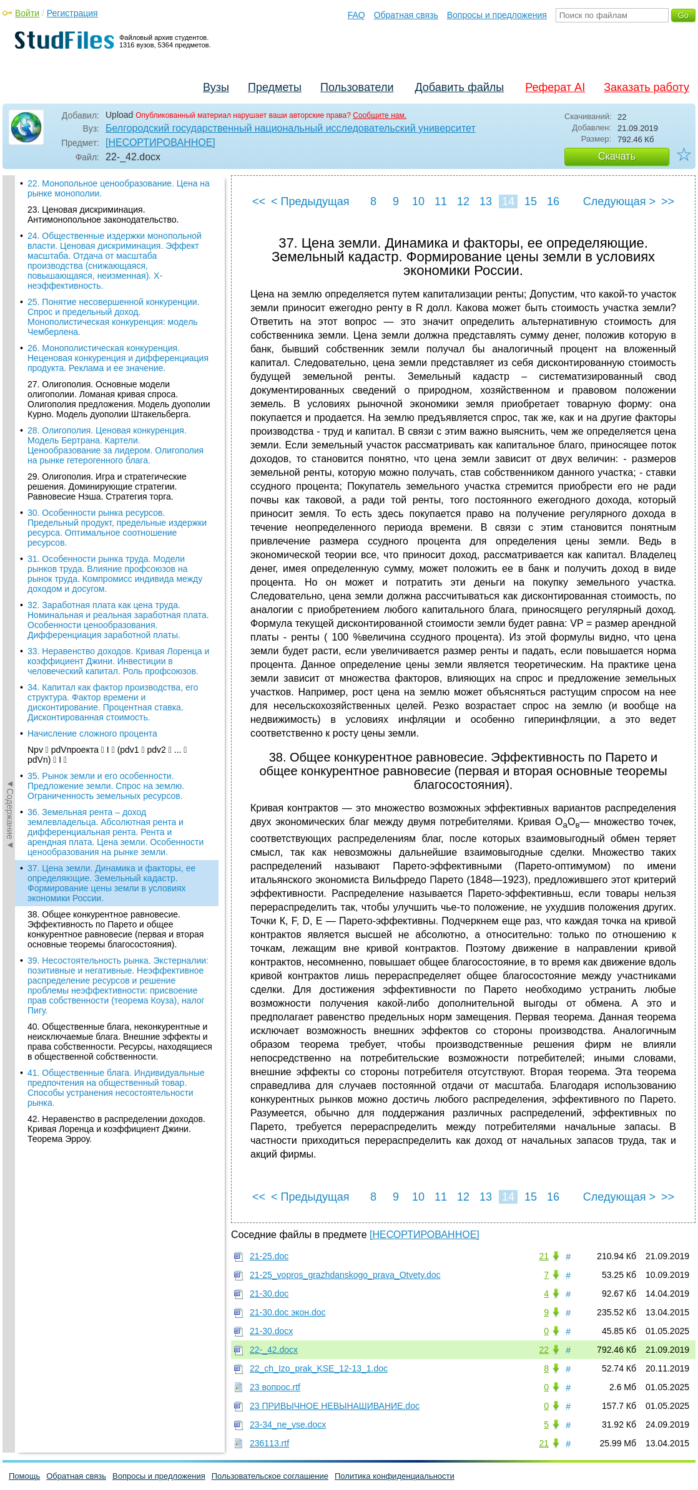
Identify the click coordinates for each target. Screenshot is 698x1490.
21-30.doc (269, 1294)
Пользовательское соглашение (270, 1476)
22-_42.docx (274, 1350)
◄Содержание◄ (10, 393)
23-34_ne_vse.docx (288, 1425)
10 (418, 201)
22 (544, 1350)
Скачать (617, 156)
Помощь (24, 1476)
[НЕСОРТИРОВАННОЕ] (160, 142)
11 (441, 201)
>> (667, 201)
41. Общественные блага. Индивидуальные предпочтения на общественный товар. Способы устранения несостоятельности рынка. (116, 553)
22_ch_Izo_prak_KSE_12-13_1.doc (319, 1368)
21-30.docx (271, 1331)
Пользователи (356, 87)
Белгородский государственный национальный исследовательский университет (291, 128)
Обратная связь (406, 15)
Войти (27, 13)
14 (508, 201)
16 (553, 201)
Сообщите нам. (379, 115)
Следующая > (619, 201)
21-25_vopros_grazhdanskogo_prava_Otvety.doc (345, 1275)
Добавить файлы (459, 87)
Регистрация (72, 13)
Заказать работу (646, 87)
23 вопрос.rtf (275, 1387)
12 (463, 201)
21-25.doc (269, 1256)
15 (530, 201)
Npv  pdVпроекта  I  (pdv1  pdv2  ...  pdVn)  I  (107, 220)
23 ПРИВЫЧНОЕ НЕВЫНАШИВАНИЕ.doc (335, 1406)
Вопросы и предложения (497, 15)
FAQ (356, 15)
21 (544, 1256)
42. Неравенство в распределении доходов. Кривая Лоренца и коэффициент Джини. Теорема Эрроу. (116, 594)
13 (485, 201)
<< (258, 201)
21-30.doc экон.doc (288, 1312)
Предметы (275, 87)
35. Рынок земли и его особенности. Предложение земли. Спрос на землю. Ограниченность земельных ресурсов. (105, 251)
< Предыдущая (310, 201)
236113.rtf (269, 1443)
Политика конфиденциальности (395, 1476)
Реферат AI (555, 87)
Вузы (216, 87)
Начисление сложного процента (92, 198)
